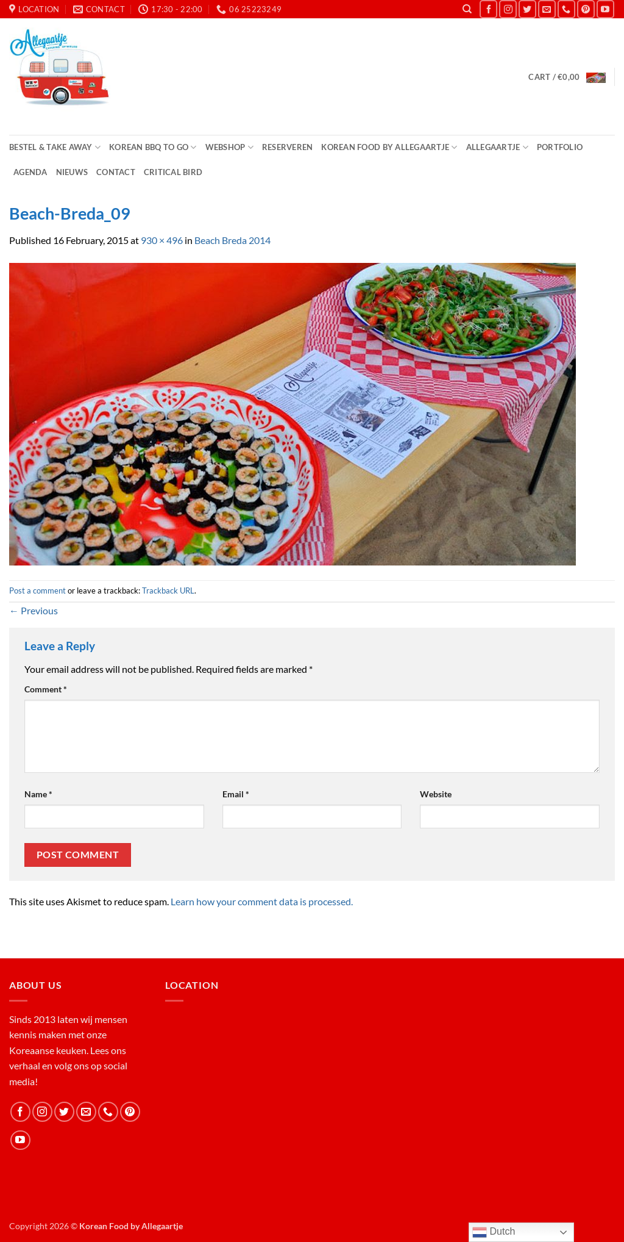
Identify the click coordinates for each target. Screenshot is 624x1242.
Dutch (493, 1232)
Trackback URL (168, 590)
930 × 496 (162, 240)
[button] (566, 77)
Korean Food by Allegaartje (389, 147)
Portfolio (560, 147)
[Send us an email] (547, 9)
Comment (45, 689)
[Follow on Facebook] (488, 9)
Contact (115, 172)
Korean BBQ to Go (153, 147)
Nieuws (72, 172)
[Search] (467, 9)
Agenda (30, 172)
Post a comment (37, 590)
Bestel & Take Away (55, 147)
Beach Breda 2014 (232, 240)
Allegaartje (497, 147)
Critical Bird (173, 172)
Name (38, 794)
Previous (33, 610)
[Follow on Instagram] (508, 9)
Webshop (229, 147)
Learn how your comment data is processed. (262, 901)
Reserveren (287, 147)
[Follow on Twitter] (527, 9)
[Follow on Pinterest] (586, 9)
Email (235, 794)
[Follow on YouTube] (605, 9)
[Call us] (566, 9)
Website (436, 794)
